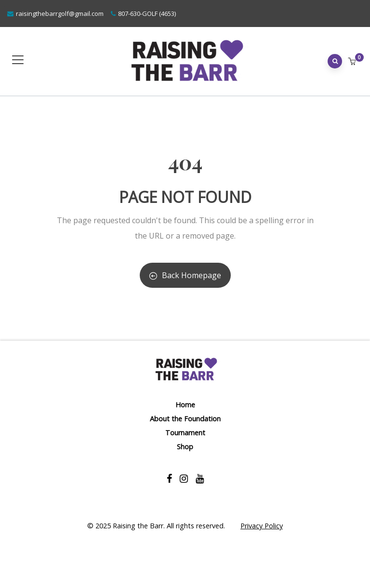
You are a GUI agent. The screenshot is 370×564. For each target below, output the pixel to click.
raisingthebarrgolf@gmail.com (60, 13)
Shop (185, 446)
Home (185, 404)
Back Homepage (185, 275)
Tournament (185, 432)
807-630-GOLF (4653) (147, 13)
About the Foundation (185, 418)
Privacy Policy (261, 525)
